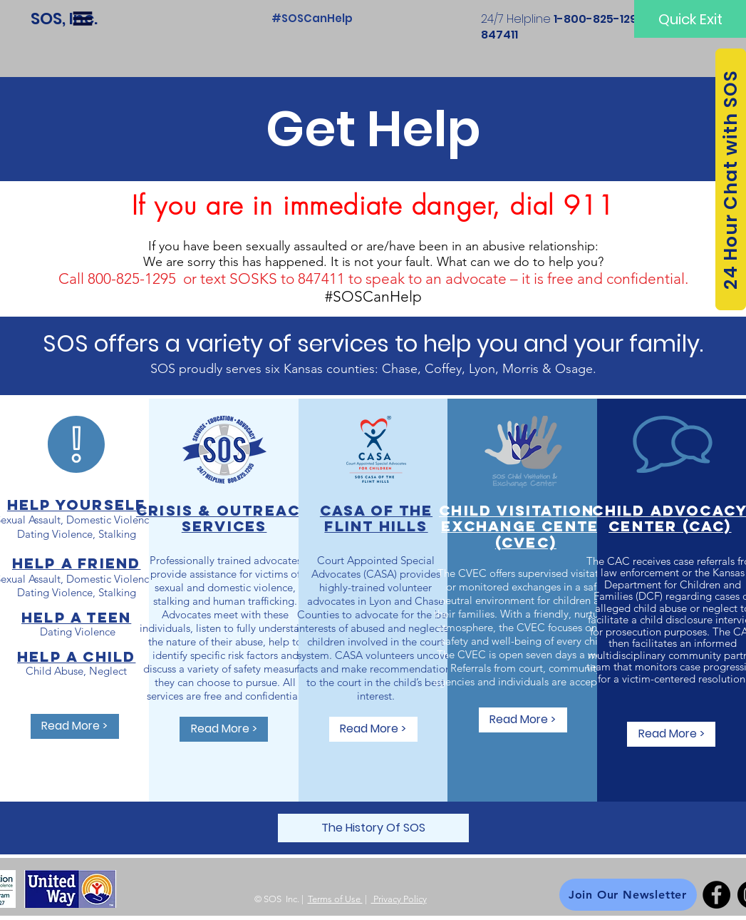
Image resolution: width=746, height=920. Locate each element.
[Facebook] (716, 895)
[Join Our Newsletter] (628, 895)
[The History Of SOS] (373, 828)
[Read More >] (75, 726)
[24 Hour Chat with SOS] (730, 179)
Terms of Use (335, 899)
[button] (83, 18)
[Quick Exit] (690, 19)
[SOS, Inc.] (64, 19)
